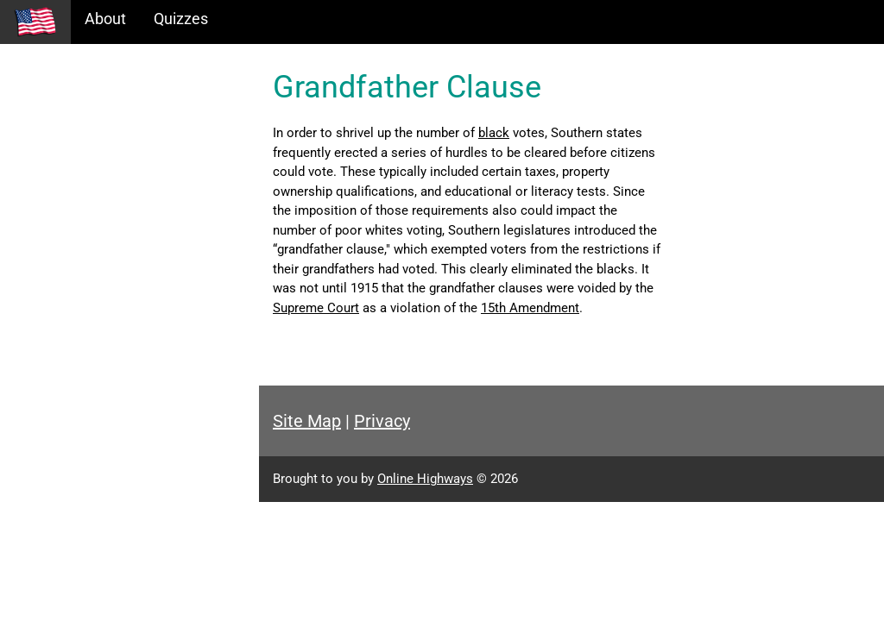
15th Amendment (530, 308)
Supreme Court (316, 308)
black (493, 133)
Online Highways (425, 478)
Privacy (382, 421)
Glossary (43, 224)
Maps (33, 187)
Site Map (307, 421)
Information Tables (78, 150)
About (105, 18)
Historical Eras (63, 113)
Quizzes (181, 18)
